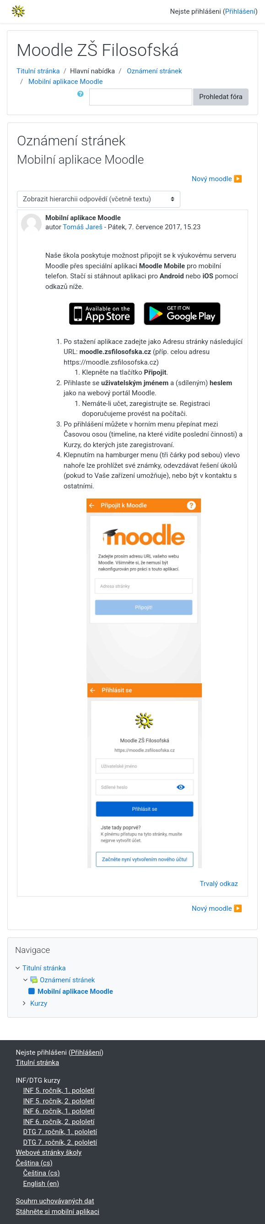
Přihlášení (240, 11)
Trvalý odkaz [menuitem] (219, 884)
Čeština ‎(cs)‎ (34, 1163)
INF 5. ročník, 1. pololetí (59, 1090)
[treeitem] (132, 968)
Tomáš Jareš (83, 227)
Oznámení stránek (154, 71)
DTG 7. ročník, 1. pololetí (60, 1132)
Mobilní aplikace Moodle (65, 82)
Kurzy (38, 1003)
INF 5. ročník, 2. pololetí (59, 1101)
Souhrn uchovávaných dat (55, 1201)
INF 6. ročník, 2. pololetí (59, 1122)
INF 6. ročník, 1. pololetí (59, 1111)
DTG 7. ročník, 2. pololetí (60, 1142)
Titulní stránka (38, 71)
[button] (82, 97)
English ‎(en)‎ (41, 1184)
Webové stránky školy (49, 1152)
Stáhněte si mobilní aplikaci (57, 1211)
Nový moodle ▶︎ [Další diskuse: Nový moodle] (217, 179)
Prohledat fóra (221, 97)
